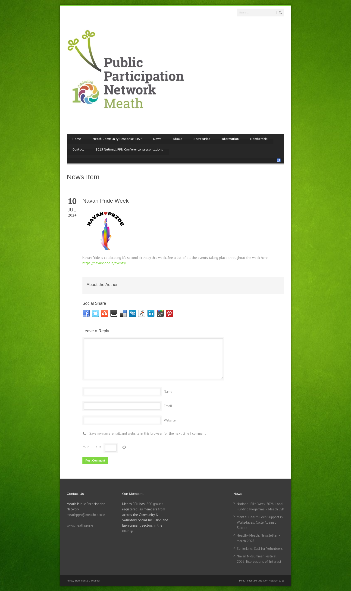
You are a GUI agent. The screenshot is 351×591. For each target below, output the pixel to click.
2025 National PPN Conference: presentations (129, 149)
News (157, 139)
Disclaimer (94, 580)
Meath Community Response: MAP (117, 139)
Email (168, 406)
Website (170, 420)
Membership (259, 139)
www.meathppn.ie (80, 525)
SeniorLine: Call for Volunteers (260, 548)
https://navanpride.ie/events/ (104, 263)
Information (230, 139)
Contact (78, 149)
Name (168, 391)
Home (76, 139)
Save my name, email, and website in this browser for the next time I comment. (148, 433)
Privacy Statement (77, 580)
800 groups (155, 504)
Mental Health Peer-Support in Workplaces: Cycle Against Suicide (260, 522)
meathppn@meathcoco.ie (86, 514)
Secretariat (202, 139)
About (177, 139)
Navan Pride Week (105, 201)
